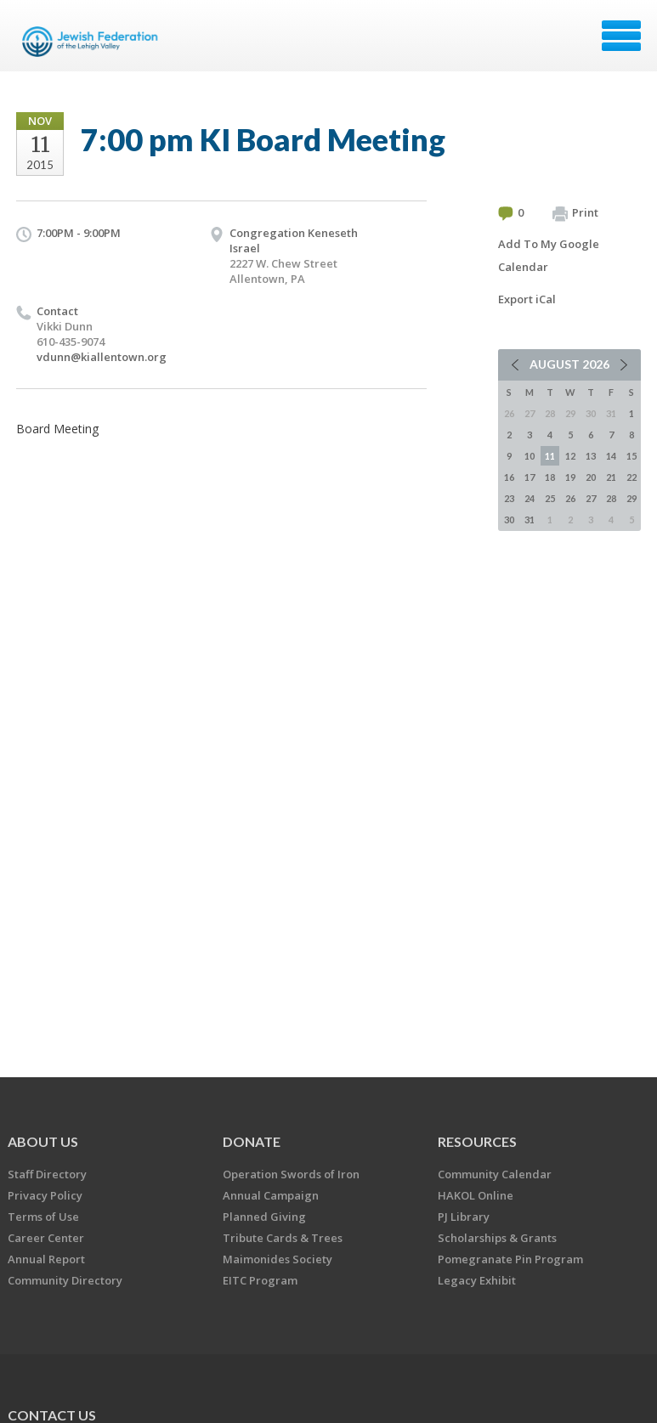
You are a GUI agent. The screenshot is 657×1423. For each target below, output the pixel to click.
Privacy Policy (45, 1195)
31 (529, 519)
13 (591, 455)
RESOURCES (477, 1141)
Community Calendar (495, 1174)
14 (611, 455)
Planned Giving (264, 1216)
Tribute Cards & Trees (283, 1237)
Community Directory (65, 1280)
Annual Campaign (271, 1195)
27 (591, 498)
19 (570, 477)
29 (631, 498)
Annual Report (46, 1259)
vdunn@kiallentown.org (102, 356)
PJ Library (464, 1216)
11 (550, 455)
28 (611, 498)
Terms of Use (43, 1216)
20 (591, 477)
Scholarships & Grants (497, 1237)
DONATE (251, 1141)
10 (529, 455)
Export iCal (527, 299)
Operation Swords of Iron (291, 1174)
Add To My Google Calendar (548, 255)
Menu (621, 35)
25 (550, 498)
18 (550, 477)
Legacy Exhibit (477, 1280)
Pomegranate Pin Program (510, 1259)
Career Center (46, 1237)
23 (509, 498)
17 (529, 477)
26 (570, 498)
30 (509, 519)
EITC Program (260, 1280)
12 (570, 455)
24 (529, 498)
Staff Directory (47, 1174)
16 (509, 477)
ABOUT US (43, 1141)
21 (611, 477)
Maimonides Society (277, 1259)
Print (575, 213)
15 (631, 455)
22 (631, 477)
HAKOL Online (475, 1195)
